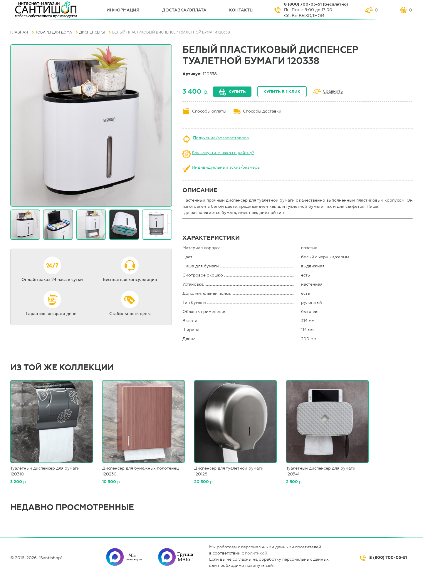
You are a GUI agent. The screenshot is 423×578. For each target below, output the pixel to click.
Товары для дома (53, 32)
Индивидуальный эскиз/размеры (226, 167)
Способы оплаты (209, 111)
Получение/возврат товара (221, 137)
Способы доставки (262, 111)
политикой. (256, 553)
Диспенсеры (92, 32)
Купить (237, 91)
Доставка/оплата (184, 10)
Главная (19, 32)
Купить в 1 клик (282, 91)
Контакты (241, 10)
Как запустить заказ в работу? (223, 152)
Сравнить (333, 91)
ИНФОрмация (123, 10)
